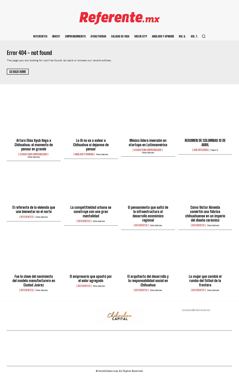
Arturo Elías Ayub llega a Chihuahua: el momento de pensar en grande (34, 146)
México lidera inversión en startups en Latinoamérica (148, 144)
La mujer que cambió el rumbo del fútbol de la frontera (205, 282)
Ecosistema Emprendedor (33, 155)
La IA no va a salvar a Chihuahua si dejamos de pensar (91, 146)
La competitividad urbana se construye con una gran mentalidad (90, 212)
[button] (203, 36)
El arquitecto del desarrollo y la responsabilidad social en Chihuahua (148, 282)
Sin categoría (201, 151)
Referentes (27, 218)
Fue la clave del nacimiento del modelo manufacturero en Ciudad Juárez (33, 282)
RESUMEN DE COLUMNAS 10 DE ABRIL (205, 144)
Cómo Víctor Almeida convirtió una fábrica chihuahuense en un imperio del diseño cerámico (205, 215)
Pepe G (214, 151)
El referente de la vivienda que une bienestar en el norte (33, 210)
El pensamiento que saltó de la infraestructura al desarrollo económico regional (148, 215)
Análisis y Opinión (84, 155)
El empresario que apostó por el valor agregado (91, 280)
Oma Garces (34, 158)
